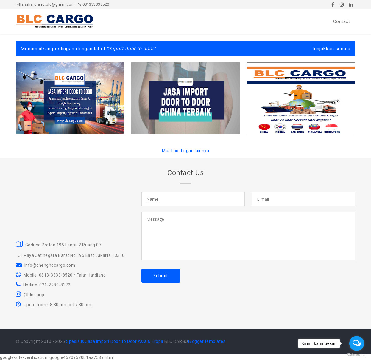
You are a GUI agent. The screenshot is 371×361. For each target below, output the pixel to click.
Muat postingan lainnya (185, 150)
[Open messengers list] (356, 343)
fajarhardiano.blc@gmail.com (45, 4)
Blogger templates (207, 341)
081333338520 (93, 4)
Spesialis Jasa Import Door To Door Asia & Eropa (114, 341)
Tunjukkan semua (331, 48)
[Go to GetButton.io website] (356, 355)
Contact (341, 21)
